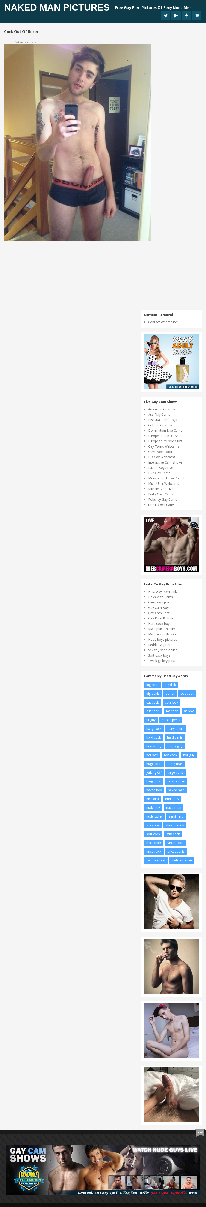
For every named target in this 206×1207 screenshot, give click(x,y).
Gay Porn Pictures (161, 618)
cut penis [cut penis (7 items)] (153, 711)
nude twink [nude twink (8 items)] (154, 816)
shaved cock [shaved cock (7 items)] (175, 825)
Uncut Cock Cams (161, 505)
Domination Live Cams (165, 430)
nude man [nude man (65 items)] (173, 807)
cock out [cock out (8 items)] (187, 693)
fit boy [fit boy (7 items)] (189, 711)
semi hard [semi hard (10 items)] (176, 816)
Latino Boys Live (160, 467)
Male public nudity (161, 629)
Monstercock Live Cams (166, 478)
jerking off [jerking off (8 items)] (153, 772)
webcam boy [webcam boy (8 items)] (155, 860)
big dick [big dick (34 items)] (170, 684)
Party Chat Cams (160, 494)
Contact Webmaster (163, 322)
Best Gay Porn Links (163, 591)
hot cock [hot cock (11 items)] (170, 755)
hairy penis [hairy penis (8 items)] (175, 728)
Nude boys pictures (162, 639)
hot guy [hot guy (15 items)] (188, 755)
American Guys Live (162, 409)
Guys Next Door (160, 451)
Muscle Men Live (160, 489)
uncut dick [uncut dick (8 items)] (153, 851)
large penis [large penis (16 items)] (176, 772)
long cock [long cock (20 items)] (153, 781)
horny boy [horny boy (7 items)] (153, 746)
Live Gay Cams (159, 473)
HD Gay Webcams (161, 457)
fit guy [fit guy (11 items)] (151, 720)
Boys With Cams (160, 597)
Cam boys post (159, 602)
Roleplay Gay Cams (162, 499)
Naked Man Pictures (57, 7)
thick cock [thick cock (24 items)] (153, 842)
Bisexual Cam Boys (162, 420)
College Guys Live (161, 425)
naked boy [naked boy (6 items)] (154, 790)
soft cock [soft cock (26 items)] (153, 834)
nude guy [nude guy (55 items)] (153, 807)
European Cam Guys (163, 436)
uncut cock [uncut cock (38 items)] (175, 842)
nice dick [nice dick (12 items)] (152, 799)
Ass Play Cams (159, 414)
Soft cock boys (159, 655)
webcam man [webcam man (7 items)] (182, 860)
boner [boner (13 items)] (170, 693)
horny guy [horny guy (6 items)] (175, 746)
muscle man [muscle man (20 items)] (176, 781)
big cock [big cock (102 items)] (152, 684)
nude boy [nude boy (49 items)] (172, 799)
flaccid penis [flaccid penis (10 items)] (171, 720)
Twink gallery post (161, 660)
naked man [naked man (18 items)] (176, 790)
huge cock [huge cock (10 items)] (154, 763)
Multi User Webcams (163, 483)
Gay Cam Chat (159, 613)
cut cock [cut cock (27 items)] (152, 702)
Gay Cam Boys (159, 607)
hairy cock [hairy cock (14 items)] (153, 728)
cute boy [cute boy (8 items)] (171, 702)
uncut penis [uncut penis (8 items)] (176, 851)
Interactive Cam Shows (165, 462)
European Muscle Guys (165, 441)
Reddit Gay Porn (160, 645)
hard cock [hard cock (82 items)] (153, 737)
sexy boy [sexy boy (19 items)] (152, 825)
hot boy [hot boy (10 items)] (152, 755)
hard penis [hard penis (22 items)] (174, 737)
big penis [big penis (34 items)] (152, 693)
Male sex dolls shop (163, 634)
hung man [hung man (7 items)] (175, 763)
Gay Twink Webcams (163, 446)
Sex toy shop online (162, 650)
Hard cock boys (159, 623)
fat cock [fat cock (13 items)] (172, 711)
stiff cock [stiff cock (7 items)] (173, 834)
